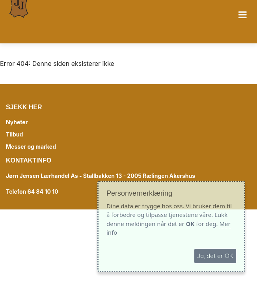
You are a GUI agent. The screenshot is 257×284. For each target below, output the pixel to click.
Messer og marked (31, 146)
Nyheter (17, 122)
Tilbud (14, 134)
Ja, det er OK (215, 256)
